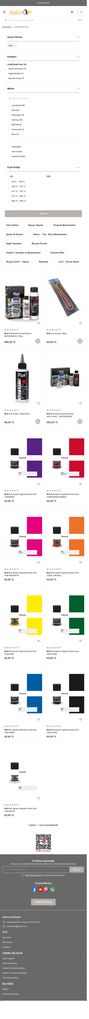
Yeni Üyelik (7, 942)
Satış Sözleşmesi (9, 963)
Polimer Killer (57, 252)
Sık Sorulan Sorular (10, 994)
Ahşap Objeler (35, 225)
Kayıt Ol (76, 869)
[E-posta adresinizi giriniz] (43, 869)
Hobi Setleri (12, 225)
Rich (6, 333)
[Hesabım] (72, 12)
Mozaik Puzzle (39, 243)
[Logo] (23, 12)
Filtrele (43, 213)
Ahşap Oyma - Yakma (17, 261)
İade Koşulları (8, 958)
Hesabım (6, 947)
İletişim (5, 989)
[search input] (43, 20)
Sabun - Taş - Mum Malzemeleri (50, 234)
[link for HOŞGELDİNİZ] (43, 3)
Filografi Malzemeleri (64, 225)
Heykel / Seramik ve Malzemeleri (23, 252)
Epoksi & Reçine (14, 234)
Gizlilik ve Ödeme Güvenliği (14, 973)
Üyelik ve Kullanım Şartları (13, 968)
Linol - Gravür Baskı (68, 261)
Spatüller (43, 261)
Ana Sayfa (6, 27)
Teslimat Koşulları (10, 978)
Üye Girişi (6, 937)
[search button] (79, 20)
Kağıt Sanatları (14, 243)
